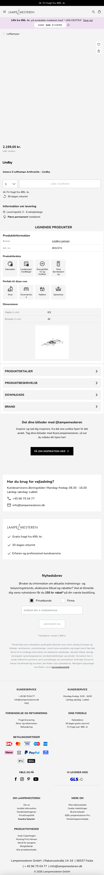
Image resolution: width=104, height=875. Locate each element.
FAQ (26, 703)
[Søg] (93, 11)
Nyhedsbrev (77, 719)
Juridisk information (26, 808)
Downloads (14, 395)
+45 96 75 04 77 (24, 498)
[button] (98, 44)
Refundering (26, 726)
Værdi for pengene (26, 842)
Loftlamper (13, 33)
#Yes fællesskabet (78, 804)
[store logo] (23, 11)
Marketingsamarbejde (77, 818)
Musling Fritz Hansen (26, 839)
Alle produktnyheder (26, 849)
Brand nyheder (77, 811)
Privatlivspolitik (26, 815)
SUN (50, 25)
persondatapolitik (60, 667)
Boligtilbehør (26, 846)
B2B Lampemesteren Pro (77, 815)
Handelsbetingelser (26, 811)
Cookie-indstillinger (77, 808)
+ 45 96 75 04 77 (27, 696)
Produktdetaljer (19, 371)
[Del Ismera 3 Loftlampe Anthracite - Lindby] (98, 51)
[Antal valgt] (10, 184)
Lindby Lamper (61, 241)
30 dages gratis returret (77, 723)
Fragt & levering (26, 719)
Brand (10, 406)
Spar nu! (88, 20)
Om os (26, 804)
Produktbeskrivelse (21, 383)
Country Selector (26, 818)
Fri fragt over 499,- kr (77, 726)
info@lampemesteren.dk (29, 505)
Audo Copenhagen (26, 835)
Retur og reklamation (26, 723)
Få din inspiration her (49, 451)
